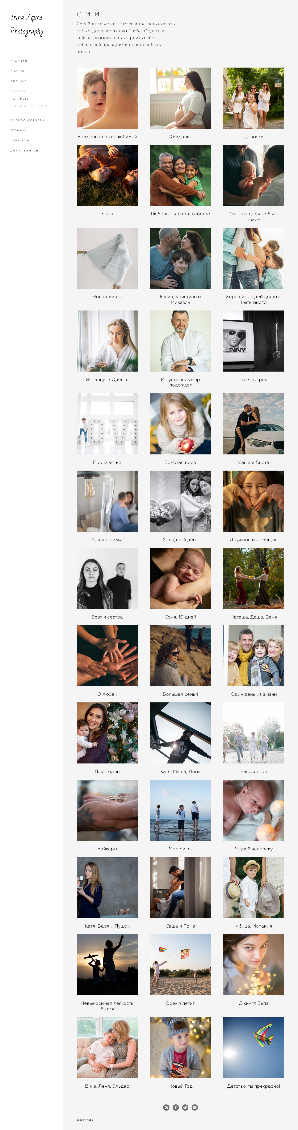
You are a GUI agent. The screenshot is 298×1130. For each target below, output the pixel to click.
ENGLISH (18, 71)
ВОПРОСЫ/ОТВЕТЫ (28, 120)
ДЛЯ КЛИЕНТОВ (25, 150)
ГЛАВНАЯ (19, 61)
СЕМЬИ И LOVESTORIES (31, 106)
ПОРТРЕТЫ (20, 98)
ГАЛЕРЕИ (19, 91)
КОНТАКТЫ (20, 140)
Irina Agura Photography (27, 24)
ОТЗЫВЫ (18, 130)
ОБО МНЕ (19, 81)
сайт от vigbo (85, 1120)
